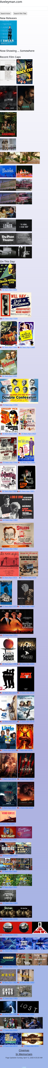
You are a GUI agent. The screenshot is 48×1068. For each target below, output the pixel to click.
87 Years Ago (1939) (10, 318)
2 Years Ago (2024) (27, 779)
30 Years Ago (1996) (9, 664)
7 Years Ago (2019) (9, 750)
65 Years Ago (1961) (27, 491)
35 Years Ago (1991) (10, 635)
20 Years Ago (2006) (27, 664)
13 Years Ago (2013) (27, 693)
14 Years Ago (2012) (9, 693)
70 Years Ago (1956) (10, 462)
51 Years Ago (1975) (10, 935)
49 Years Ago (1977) (10, 966)
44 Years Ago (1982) (9, 982)
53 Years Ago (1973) (9, 577)
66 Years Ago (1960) (9, 491)
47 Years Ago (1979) (9, 606)
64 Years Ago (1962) (10, 520)
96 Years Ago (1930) (9, 290)
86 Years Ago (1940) (9, 347)
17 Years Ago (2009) (10, 1030)
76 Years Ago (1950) (10, 405)
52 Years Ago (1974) (10, 919)
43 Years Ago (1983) (27, 982)
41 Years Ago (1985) (27, 606)
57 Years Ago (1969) (9, 871)
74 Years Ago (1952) (28, 434)
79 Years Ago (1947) (7, 824)
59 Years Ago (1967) (10, 855)
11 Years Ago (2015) (31, 1046)
